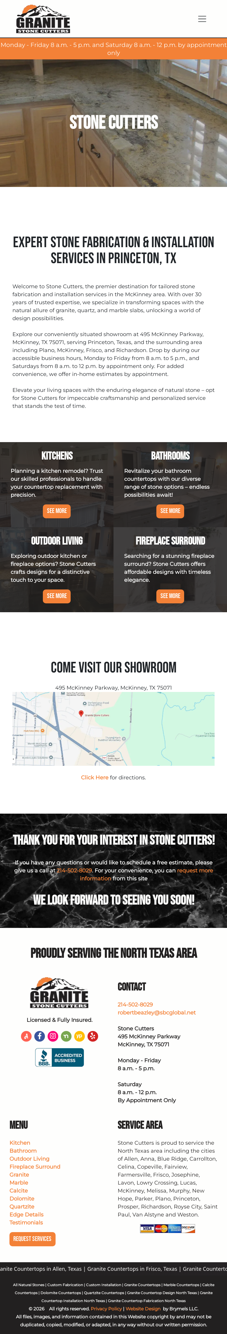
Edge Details (26, 1214)
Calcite (18, 1191)
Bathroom (23, 1151)
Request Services (32, 1239)
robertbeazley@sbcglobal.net (157, 1012)
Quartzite (21, 1206)
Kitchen (19, 1143)
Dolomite (21, 1198)
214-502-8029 (74, 870)
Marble (18, 1183)
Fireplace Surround (34, 1167)
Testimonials (26, 1222)
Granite (19, 1175)
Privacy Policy (106, 1309)
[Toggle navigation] (202, 18)
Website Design (143, 1309)
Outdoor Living (29, 1159)
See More (57, 511)
